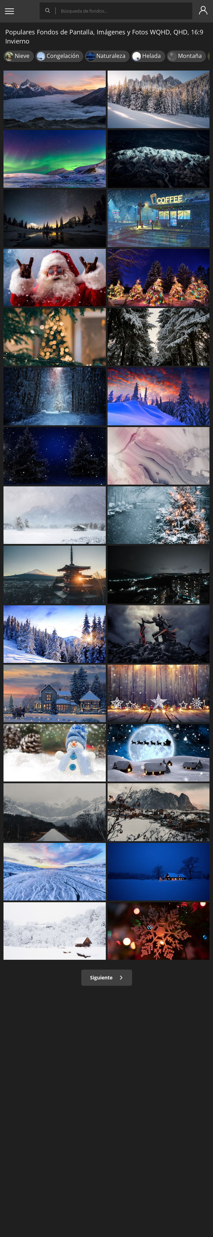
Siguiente (106, 977)
